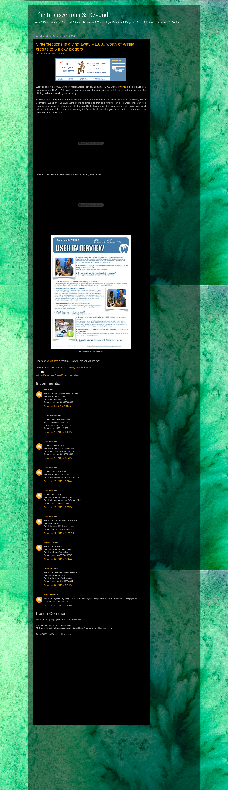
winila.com (76, 99)
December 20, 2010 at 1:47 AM (58, 559)
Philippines (48, 375)
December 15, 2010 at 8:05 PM (58, 507)
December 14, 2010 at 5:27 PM (58, 458)
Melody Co (49, 542)
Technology (74, 375)
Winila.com (52, 361)
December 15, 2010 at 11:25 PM (59, 533)
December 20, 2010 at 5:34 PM (58, 585)
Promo (64, 375)
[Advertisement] (91, 754)
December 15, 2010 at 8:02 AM (58, 481)
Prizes (57, 375)
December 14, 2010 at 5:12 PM (58, 432)
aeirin (47, 389)
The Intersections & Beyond (71, 14)
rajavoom (48, 568)
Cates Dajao (50, 415)
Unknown (48, 441)
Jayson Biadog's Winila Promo (75, 367)
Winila (123, 86)
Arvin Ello (49, 594)
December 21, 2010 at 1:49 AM (58, 605)
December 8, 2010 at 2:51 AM (57, 406)
